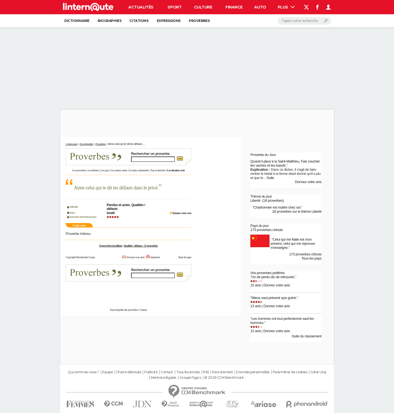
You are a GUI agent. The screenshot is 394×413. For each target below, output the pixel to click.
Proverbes (199, 21)
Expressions (169, 21)
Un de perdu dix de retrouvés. (273, 277)
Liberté (255, 200)
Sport (174, 7)
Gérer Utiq (318, 372)
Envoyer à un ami (135, 257)
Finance (234, 7)
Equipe (107, 372)
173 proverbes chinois (266, 230)
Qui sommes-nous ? (83, 372)
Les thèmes (93, 170)
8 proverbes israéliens (110, 245)
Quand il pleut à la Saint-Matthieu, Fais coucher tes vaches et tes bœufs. (285, 163)
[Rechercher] (304, 21)
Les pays (104, 170)
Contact (143, 309)
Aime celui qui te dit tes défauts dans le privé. (116, 187)
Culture (203, 7)
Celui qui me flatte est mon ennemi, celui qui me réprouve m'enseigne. (293, 243)
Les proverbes (79, 170)
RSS (206, 372)
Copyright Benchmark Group (80, 257)
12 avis (255, 331)
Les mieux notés (119, 170)
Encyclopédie (86, 144)
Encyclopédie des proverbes (124, 309)
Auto (260, 7)
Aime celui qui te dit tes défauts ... (126, 144)
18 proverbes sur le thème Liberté (296, 211)
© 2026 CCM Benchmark (224, 378)
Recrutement (222, 372)
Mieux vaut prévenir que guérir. (274, 298)
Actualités (140, 7)
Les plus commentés (139, 170)
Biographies (109, 21)
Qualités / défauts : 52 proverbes (141, 245)
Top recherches (158, 170)
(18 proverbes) (273, 200)
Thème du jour (261, 196)
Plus (286, 7)
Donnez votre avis (308, 182)
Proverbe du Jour (263, 155)
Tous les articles (188, 372)
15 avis (255, 285)
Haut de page (184, 257)
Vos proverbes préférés (267, 273)
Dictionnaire (76, 21)
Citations (138, 21)
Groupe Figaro (190, 378)
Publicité (150, 372)
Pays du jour (259, 226)
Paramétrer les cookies (290, 372)
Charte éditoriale (128, 372)
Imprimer (155, 257)
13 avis (255, 306)
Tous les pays (311, 258)
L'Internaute (71, 144)
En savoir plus (179, 292)
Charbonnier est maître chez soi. (277, 207)
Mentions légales (163, 378)
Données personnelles (253, 372)
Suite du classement (306, 336)
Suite (270, 178)
